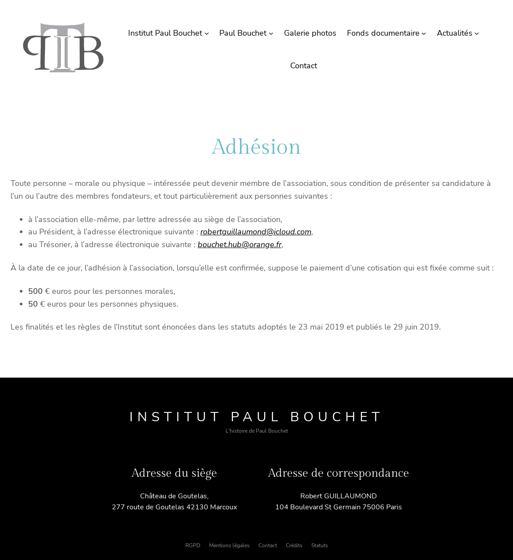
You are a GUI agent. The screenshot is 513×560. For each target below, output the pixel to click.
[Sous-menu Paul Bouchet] (271, 33)
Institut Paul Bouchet (256, 417)
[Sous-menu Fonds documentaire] (423, 33)
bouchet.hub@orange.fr (239, 244)
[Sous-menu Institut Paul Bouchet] (206, 33)
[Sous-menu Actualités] (476, 33)
